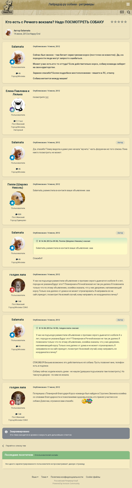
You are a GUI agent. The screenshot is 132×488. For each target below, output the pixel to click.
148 (18, 301)
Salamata (25, 30)
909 (18, 214)
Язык (35, 477)
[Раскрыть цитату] (37, 241)
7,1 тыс (18, 121)
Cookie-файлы (93, 477)
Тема (44, 477)
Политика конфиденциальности (67, 477)
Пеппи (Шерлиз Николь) (17, 186)
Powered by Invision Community (66, 483)
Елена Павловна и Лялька (17, 92)
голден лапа (17, 274)
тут (46, 97)
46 (18, 73)
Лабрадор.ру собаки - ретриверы (71, 4)
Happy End (35, 34)
